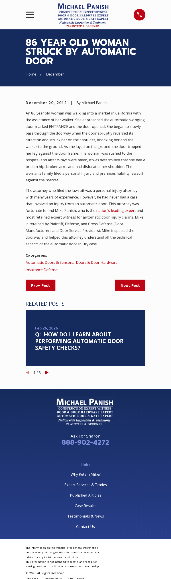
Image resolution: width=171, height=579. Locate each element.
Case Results (85, 505)
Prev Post (40, 285)
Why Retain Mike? (86, 474)
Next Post (130, 285)
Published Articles (85, 495)
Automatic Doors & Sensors (49, 262)
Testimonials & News (85, 516)
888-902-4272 (85, 442)
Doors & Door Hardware (97, 262)
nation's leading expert (116, 210)
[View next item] (47, 372)
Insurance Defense (42, 269)
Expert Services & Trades (85, 484)
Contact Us (85, 526)
